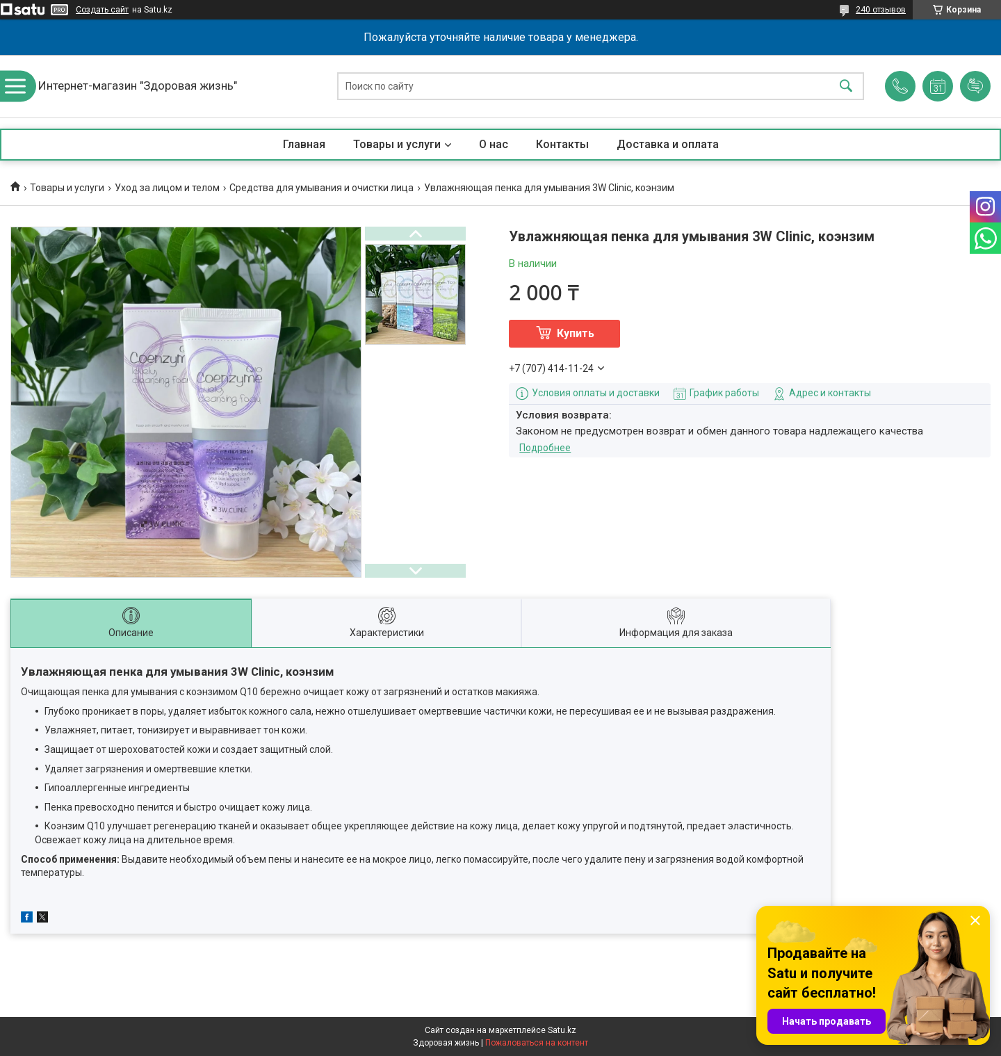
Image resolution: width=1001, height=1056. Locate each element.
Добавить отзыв (975, 86)
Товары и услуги (397, 144)
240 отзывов (881, 10)
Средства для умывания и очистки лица (321, 187)
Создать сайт (102, 10)
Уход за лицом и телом (167, 187)
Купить (575, 333)
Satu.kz (562, 1030)
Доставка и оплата (668, 144)
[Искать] (846, 86)
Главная (304, 144)
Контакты (562, 144)
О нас (493, 144)
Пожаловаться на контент (536, 1043)
